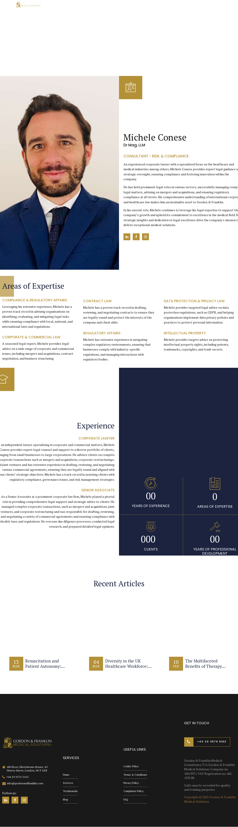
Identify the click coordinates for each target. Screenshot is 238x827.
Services (68, 782)
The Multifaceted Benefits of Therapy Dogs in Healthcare (204, 666)
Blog (65, 799)
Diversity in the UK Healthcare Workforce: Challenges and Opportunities (127, 669)
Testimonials (71, 791)
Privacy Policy (131, 782)
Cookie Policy (131, 765)
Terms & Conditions (135, 774)
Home (67, 774)
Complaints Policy (134, 791)
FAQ (125, 799)
